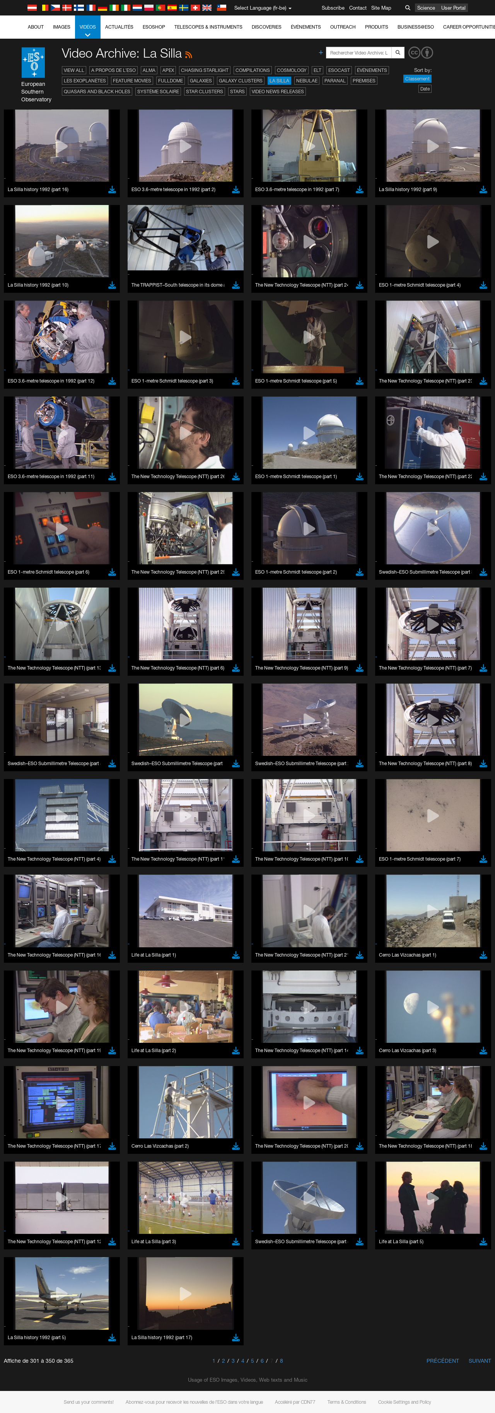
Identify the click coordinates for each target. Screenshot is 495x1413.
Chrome (32, 971)
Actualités (119, 27)
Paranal (335, 81)
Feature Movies (132, 81)
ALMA (149, 70)
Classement (417, 79)
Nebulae (306, 81)
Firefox (30, 985)
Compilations (253, 70)
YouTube (17, 836)
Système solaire (158, 91)
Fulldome (170, 81)
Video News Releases (278, 91)
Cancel (62, 1106)
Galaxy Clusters (241, 81)
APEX (168, 70)
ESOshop (154, 27)
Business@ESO (416, 27)
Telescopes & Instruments (208, 27)
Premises (364, 81)
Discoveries (267, 27)
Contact (358, 8)
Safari (29, 992)
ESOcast (339, 70)
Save (24, 1106)
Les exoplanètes (85, 81)
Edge (28, 978)
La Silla (279, 81)
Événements (306, 27)
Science (426, 8)
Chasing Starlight (205, 70)
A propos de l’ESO (113, 70)
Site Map (381, 8)
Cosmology (292, 70)
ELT (317, 70)
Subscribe (333, 8)
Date (425, 89)
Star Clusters (204, 91)
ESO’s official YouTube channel (181, 836)
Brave (29, 964)
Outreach (343, 27)
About (36, 27)
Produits (376, 27)
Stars (237, 91)
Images (61, 27)
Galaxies (201, 81)
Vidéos (88, 31)
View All (74, 70)
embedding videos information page (444, 843)
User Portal (453, 8)
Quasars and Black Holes (97, 91)
